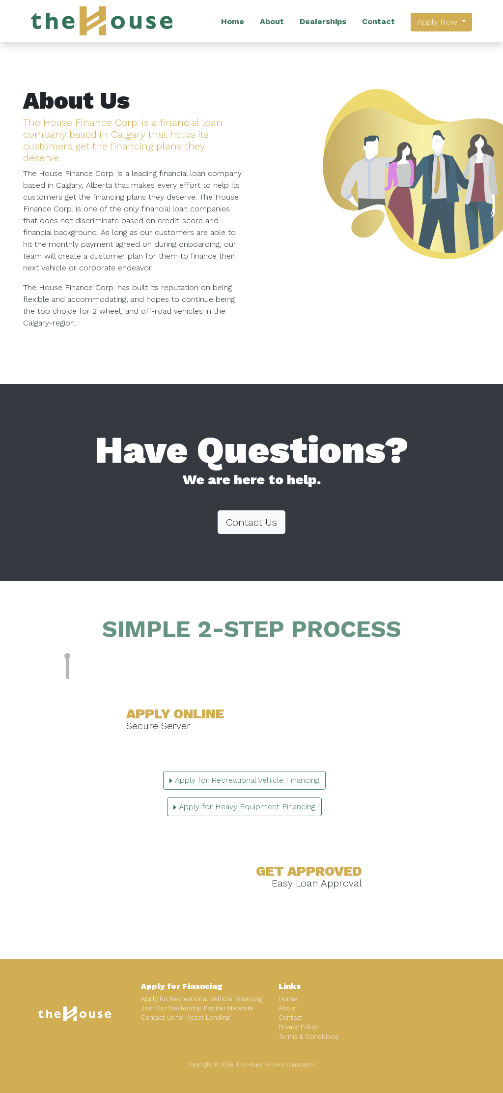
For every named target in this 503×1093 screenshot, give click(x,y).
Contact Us (251, 522)
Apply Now (438, 22)
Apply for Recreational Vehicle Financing (244, 780)
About (272, 21)
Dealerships (323, 21)
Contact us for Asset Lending (185, 1017)
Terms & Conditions (308, 1036)
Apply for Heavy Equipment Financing (244, 806)
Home (232, 21)
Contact (378, 21)
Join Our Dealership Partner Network (197, 1008)
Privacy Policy (298, 1027)
